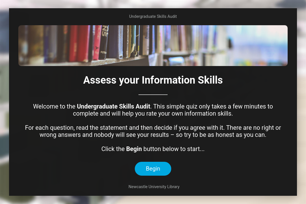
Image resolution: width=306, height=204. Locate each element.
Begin (153, 168)
